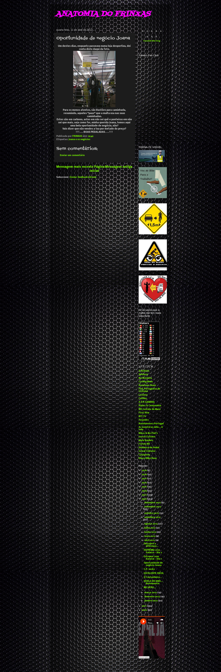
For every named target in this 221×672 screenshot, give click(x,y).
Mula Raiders (146, 440)
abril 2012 (149, 540)
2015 (144, 487)
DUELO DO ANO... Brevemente (153, 582)
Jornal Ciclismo (147, 437)
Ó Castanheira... (153, 577)
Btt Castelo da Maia (150, 409)
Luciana (143, 395)
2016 (144, 483)
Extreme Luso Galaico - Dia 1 (153, 557)
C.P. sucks (149, 569)
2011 (144, 606)
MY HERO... (150, 587)
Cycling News (146, 382)
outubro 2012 (151, 513)
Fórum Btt (144, 444)
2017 (144, 479)
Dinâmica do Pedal (149, 448)
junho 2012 (150, 532)
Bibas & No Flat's (148, 433)
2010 (145, 610)
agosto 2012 (151, 524)
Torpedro (144, 420)
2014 (144, 491)
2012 (144, 499)
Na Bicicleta (145, 378)
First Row (144, 413)
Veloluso (143, 374)
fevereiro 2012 (152, 597)
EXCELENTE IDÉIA (153, 573)
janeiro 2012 (151, 601)
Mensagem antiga (118, 167)
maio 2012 (150, 536)
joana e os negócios (79, 139)
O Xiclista (144, 371)
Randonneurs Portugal (151, 424)
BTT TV (142, 416)
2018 (144, 474)
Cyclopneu (144, 455)
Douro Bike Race (148, 458)
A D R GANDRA (147, 402)
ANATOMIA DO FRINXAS (103, 14)
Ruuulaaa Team (147, 385)
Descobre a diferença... (151, 545)
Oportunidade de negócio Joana (153, 564)
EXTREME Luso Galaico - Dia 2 (153, 551)
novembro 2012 (152, 507)
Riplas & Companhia (150, 406)
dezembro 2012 (152, 503)
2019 (144, 470)
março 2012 (150, 593)
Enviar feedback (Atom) (83, 177)
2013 (144, 495)
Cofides (143, 398)
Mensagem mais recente (74, 167)
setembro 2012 (152, 517)
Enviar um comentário (72, 155)
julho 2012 (150, 528)
